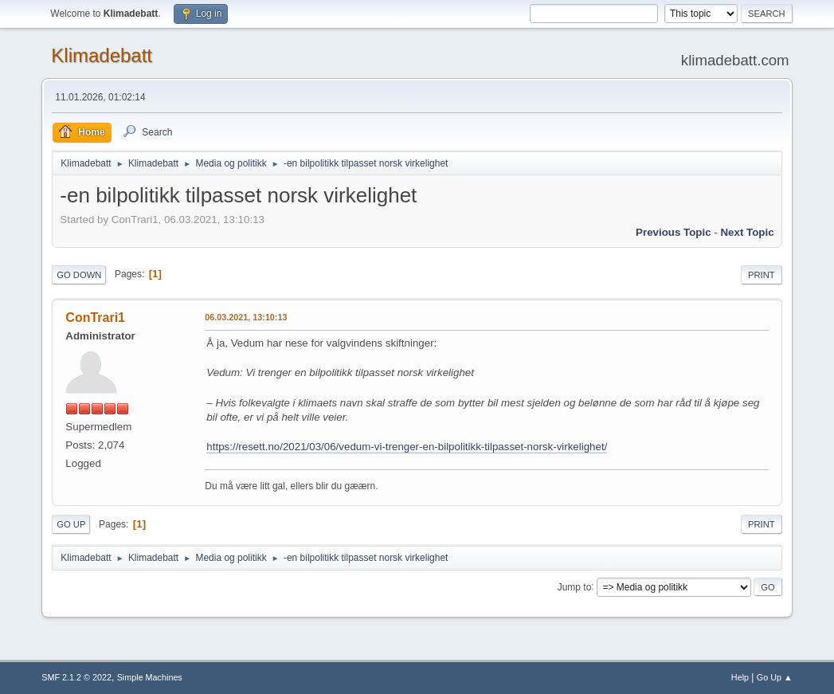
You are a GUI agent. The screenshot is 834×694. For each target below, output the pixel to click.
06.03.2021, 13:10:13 (246, 317)
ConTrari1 (95, 317)
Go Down (79, 275)
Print (761, 275)
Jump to (575, 586)
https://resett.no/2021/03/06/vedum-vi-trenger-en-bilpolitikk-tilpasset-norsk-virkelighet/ (406, 447)
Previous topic (673, 232)
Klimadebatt (101, 55)
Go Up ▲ (775, 677)
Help (740, 677)
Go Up (71, 524)
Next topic (746, 232)
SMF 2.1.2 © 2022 (76, 677)
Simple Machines (149, 677)
